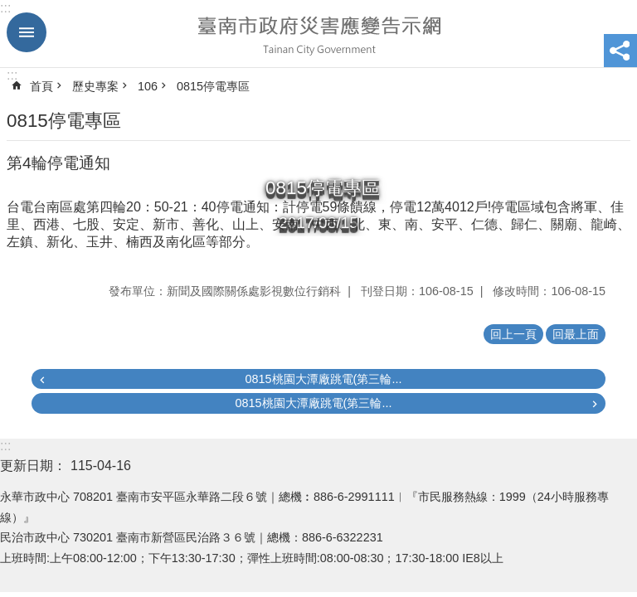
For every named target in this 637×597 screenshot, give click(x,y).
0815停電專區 (213, 86)
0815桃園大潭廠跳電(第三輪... (324, 379)
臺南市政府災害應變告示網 (318, 34)
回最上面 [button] (575, 334)
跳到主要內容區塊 (8, 8)
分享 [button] (620, 50)
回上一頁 (513, 334)
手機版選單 (26, 32)
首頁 (41, 86)
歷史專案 (95, 86)
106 (148, 86)
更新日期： (33, 466)
